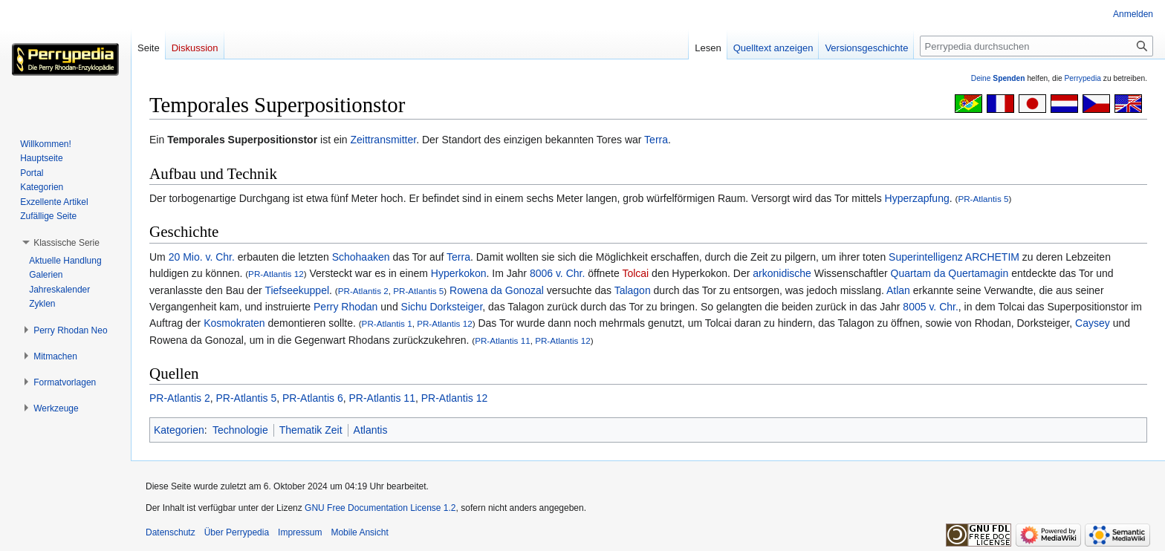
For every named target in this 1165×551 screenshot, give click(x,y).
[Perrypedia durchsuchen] (1036, 46)
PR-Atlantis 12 (276, 273)
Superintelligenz (926, 257)
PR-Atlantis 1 (387, 323)
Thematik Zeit (311, 430)
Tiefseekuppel (297, 290)
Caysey (1092, 323)
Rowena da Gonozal (497, 290)
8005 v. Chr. (930, 307)
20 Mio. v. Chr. (202, 257)
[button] (66, 243)
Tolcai (635, 273)
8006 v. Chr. (557, 273)
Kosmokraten (234, 323)
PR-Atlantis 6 (312, 398)
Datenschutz (170, 532)
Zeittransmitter (383, 140)
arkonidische (782, 273)
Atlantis (371, 430)
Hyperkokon (459, 273)
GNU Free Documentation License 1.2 (380, 508)
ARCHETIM (992, 257)
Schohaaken (361, 257)
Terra (656, 140)
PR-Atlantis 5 (983, 198)
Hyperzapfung (917, 198)
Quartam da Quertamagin (950, 273)
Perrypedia (1082, 78)
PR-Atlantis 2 (363, 291)
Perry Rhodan (345, 307)
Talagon (632, 290)
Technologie (240, 430)
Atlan (898, 290)
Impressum (300, 532)
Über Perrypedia (236, 532)
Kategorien (179, 430)
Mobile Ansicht (359, 532)
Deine (998, 78)
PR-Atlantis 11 (502, 340)
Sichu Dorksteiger (442, 307)
